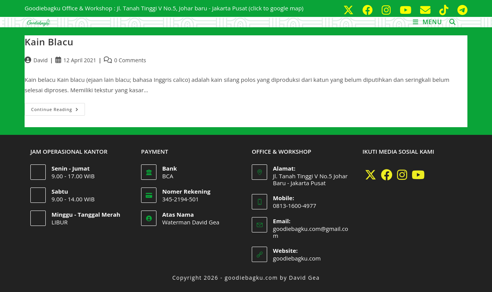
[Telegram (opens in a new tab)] (460, 10)
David (40, 60)
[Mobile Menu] (428, 22)
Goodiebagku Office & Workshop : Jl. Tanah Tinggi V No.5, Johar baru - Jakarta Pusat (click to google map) (164, 8)
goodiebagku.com (297, 258)
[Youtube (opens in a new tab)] (407, 10)
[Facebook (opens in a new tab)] (369, 10)
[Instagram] (402, 174)
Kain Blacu (49, 41)
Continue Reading (58, 107)
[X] (370, 174)
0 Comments (130, 60)
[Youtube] (418, 174)
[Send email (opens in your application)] (426, 10)
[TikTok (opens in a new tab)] (445, 10)
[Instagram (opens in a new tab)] (388, 10)
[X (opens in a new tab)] (349, 10)
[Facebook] (386, 174)
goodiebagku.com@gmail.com (310, 232)
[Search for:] (450, 22)
